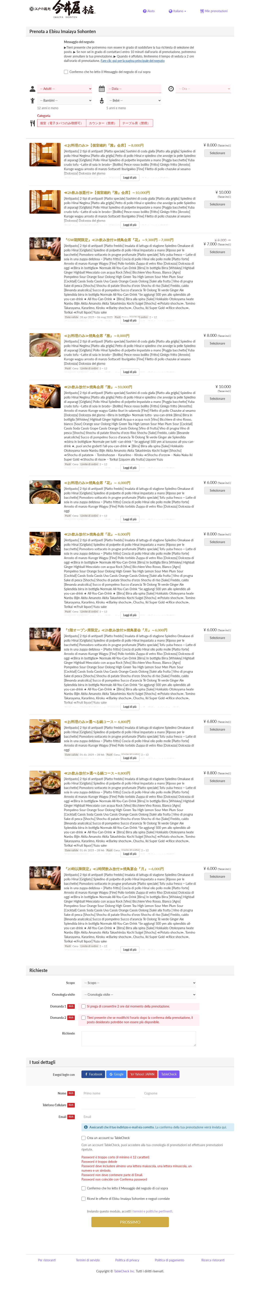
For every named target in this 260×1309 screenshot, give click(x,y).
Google (116, 1074)
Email (67, 1117)
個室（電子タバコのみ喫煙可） (60, 123)
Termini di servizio (88, 1260)
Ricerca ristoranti (213, 1260)
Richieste (68, 1033)
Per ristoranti (47, 1260)
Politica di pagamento (169, 1260)
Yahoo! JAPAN (142, 1074)
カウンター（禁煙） (101, 123)
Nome (66, 1093)
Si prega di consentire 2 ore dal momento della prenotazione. (125, 1006)
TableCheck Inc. (124, 1271)
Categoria (43, 116)
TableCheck (169, 1074)
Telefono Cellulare (58, 1105)
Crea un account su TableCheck (105, 1138)
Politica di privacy (127, 1260)
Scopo (70, 983)
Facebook (93, 1074)
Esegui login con (64, 1074)
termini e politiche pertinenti (152, 1211)
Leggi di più (130, 177)
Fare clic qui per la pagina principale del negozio (133, 61)
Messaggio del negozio (79, 42)
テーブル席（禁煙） (134, 123)
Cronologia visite (63, 994)
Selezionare (219, 153)
